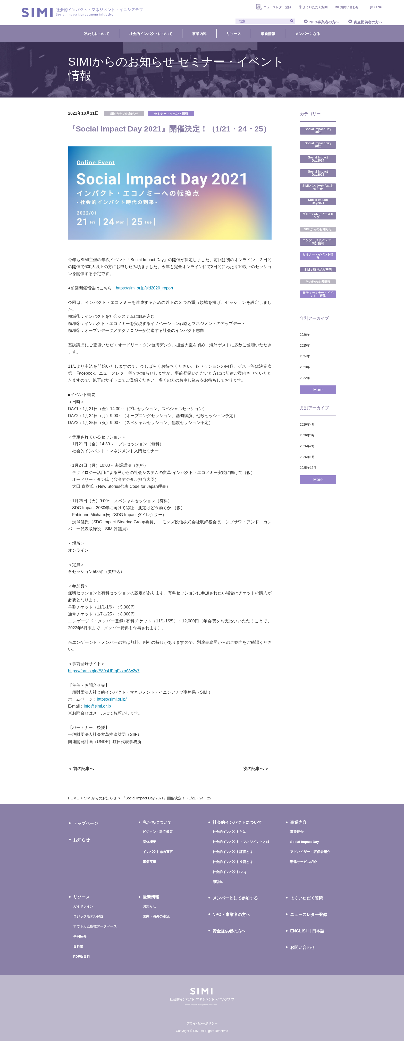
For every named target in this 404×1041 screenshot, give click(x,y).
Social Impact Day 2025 (318, 145)
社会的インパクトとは (229, 832)
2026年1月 (307, 457)
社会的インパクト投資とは (233, 862)
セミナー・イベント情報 (171, 114)
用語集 (218, 882)
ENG (379, 7)
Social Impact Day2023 (318, 173)
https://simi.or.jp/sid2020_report (144, 288)
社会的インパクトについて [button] (150, 33)
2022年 (305, 378)
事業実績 (149, 862)
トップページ (85, 823)
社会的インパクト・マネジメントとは (241, 842)
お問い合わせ (349, 7)
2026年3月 (307, 435)
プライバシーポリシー (202, 1023)
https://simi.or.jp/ (112, 699)
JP (371, 7)
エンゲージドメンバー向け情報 (317, 242)
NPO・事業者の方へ (231, 914)
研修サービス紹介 (303, 862)
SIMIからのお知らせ (124, 114)
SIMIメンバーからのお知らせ (318, 187)
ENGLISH (299, 931)
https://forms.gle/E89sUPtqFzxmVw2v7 (103, 671)
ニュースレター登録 (277, 7)
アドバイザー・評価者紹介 (310, 852)
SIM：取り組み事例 (317, 269)
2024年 (305, 356)
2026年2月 (307, 446)
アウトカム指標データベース (95, 926)
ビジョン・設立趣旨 (158, 832)
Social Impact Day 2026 (318, 130)
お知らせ (81, 840)
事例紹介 (80, 936)
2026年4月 (307, 424)
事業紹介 (297, 832)
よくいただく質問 (315, 7)
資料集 (78, 946)
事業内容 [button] (199, 33)
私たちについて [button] (96, 33)
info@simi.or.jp (97, 706)
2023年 (305, 367)
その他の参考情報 (318, 282)
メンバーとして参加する (235, 898)
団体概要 (149, 842)
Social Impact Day (304, 842)
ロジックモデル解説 (88, 916)
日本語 (318, 931)
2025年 (305, 345)
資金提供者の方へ (368, 22)
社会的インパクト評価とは (233, 852)
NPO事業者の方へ (324, 22)
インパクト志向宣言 (158, 852)
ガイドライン (83, 906)
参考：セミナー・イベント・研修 (317, 294)
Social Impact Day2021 (318, 201)
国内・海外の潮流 (156, 916)
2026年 (305, 335)
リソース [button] (233, 33)
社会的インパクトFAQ (229, 872)
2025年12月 (308, 468)
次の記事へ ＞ (256, 768)
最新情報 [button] (268, 33)
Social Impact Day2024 (318, 159)
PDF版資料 (81, 956)
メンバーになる (307, 33)
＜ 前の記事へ (81, 768)
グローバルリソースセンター (317, 215)
